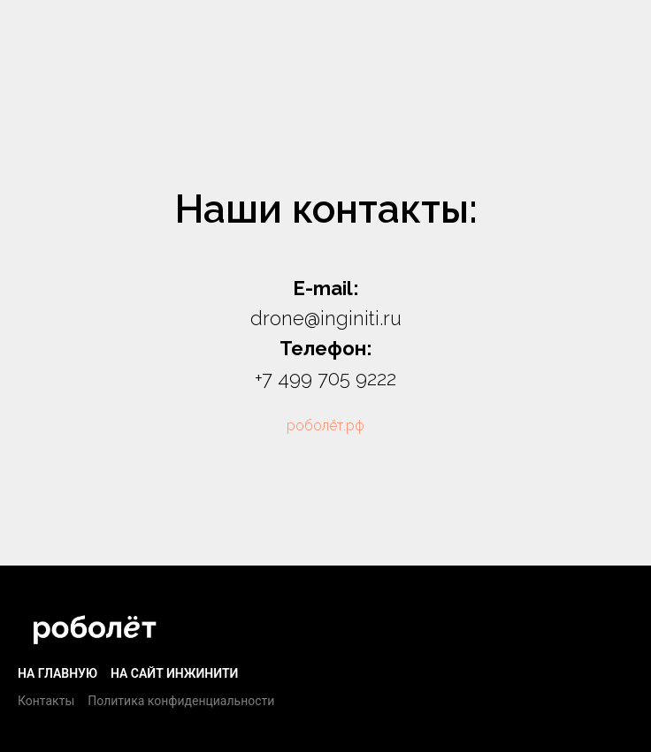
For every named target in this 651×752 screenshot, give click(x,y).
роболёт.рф (325, 425)
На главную (57, 673)
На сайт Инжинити (174, 673)
